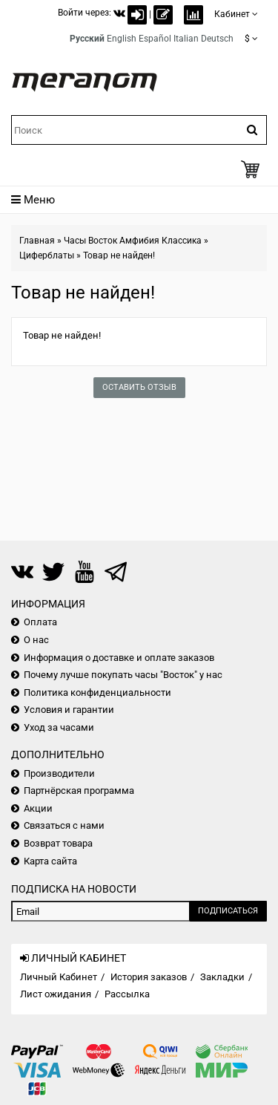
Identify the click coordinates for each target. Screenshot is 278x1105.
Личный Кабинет (58, 976)
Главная (37, 240)
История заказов (148, 976)
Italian (186, 38)
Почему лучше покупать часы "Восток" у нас (123, 674)
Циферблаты (46, 255)
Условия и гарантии (69, 709)
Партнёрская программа (79, 790)
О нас (36, 639)
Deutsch (217, 38)
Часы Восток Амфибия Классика (133, 240)
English (121, 38)
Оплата (40, 622)
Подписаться (228, 911)
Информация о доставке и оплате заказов (119, 657)
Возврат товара (58, 843)
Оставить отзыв (139, 387)
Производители (59, 773)
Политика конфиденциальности (97, 692)
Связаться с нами (64, 825)
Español (155, 38)
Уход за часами (59, 727)
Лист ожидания (55, 994)
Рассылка (127, 994)
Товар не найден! (119, 255)
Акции (38, 808)
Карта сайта (50, 861)
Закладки (222, 976)
